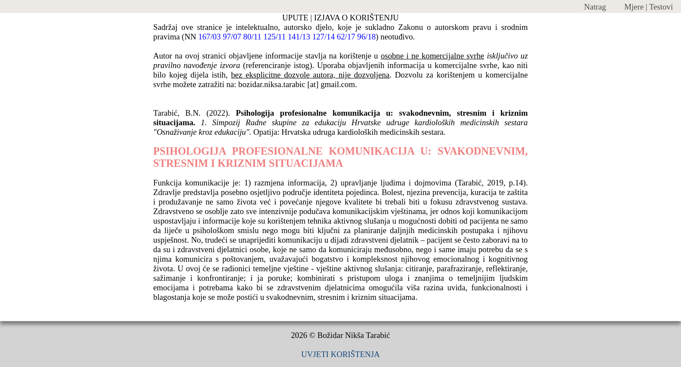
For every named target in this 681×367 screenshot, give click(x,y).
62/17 (346, 36)
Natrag (595, 6)
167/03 (209, 36)
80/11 (252, 36)
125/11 (275, 36)
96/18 (366, 36)
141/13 (299, 36)
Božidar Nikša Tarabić (353, 335)
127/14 (323, 36)
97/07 (232, 36)
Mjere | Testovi (648, 6)
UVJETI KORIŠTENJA (340, 354)
